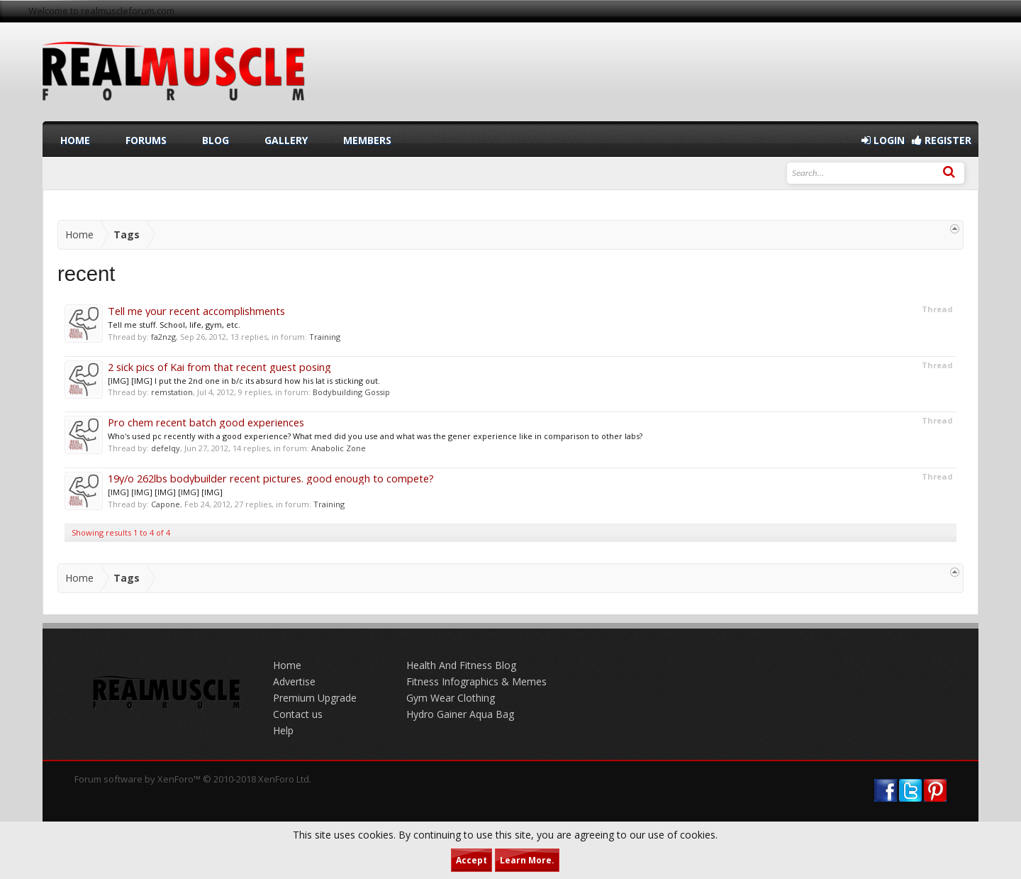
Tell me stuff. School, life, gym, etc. (174, 324)
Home (75, 140)
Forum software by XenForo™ (192, 779)
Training (324, 336)
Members (367, 140)
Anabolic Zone (338, 448)
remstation (172, 392)
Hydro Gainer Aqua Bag (460, 714)
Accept (471, 860)
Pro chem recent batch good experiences (206, 422)
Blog (215, 140)
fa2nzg (163, 336)
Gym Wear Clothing (450, 697)
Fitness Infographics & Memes (476, 681)
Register (941, 140)
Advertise (294, 681)
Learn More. (527, 860)
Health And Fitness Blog (461, 665)
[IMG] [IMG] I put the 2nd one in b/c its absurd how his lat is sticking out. (244, 380)
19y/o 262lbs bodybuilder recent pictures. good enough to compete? (271, 478)
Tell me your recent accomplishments (196, 311)
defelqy (165, 448)
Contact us (298, 714)
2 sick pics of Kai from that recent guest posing (219, 367)
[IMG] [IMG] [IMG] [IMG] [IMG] (165, 492)
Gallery (286, 140)
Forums (146, 140)
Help (283, 730)
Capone (165, 504)
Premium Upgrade (315, 697)
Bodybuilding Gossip (351, 392)
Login (883, 140)
